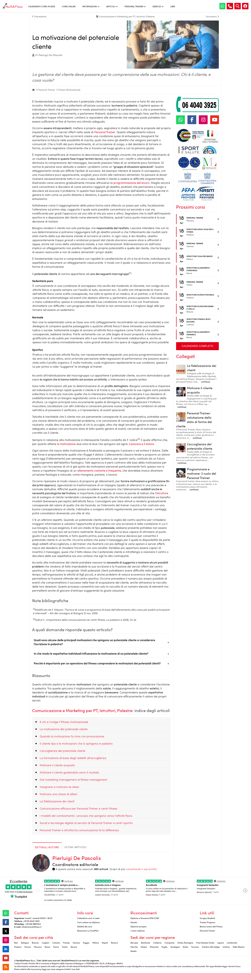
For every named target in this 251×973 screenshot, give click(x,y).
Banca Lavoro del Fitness (211, 926)
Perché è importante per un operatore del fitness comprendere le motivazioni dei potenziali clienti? (97, 663)
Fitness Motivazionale (69, 89)
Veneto (133, 950)
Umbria (226, 946)
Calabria (157, 942)
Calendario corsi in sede (41, 6)
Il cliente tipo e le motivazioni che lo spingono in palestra (76, 743)
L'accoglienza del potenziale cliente (62, 751)
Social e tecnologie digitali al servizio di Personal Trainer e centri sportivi (86, 823)
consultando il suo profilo (141, 869)
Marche (134, 946)
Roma (47, 946)
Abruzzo (134, 942)
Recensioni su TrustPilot (87, 930)
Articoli (112, 6)
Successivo (212, 16)
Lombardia (232, 942)
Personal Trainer (135, 6)
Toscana (195, 946)
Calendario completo (197, 346)
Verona (74, 946)
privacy (37, 969)
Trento (65, 946)
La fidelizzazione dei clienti (57, 801)
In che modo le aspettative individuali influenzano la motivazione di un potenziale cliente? (91, 653)
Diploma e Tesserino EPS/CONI (144, 918)
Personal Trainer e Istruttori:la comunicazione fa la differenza (79, 830)
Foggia (86, 942)
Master (133, 922)
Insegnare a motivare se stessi (59, 787)
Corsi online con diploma (88, 922)
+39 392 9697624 (33, 923)
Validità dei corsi (84, 926)
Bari (16, 942)
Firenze (66, 942)
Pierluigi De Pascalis (76, 857)
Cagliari (45, 942)
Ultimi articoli (76, 847)
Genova (76, 942)
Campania (169, 942)
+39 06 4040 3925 (31, 920)
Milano (95, 942)
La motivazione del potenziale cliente (64, 729)
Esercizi (158, 6)
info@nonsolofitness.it (31, 926)
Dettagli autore (47, 847)
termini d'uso (234, 966)
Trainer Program (207, 922)
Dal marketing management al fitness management (73, 779)
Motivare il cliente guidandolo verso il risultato (69, 772)
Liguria (220, 942)
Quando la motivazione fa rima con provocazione (72, 736)
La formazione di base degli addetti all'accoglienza (73, 758)
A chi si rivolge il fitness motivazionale (64, 722)
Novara (114, 942)
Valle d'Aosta (238, 946)
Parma (27, 946)
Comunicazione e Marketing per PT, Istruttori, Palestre (82, 710)
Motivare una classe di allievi (58, 794)
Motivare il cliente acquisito (57, 765)
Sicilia (185, 946)
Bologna (25, 942)
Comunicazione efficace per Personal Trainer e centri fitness (78, 808)
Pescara (38, 946)
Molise (144, 946)
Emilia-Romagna (185, 942)
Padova (17, 946)
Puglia (164, 946)
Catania (56, 942)
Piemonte (154, 946)
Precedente (39, 16)
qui (48, 969)
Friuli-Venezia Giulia (205, 942)
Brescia (35, 942)
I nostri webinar (137, 930)
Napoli (105, 942)
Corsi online (69, 6)
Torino (56, 946)
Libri (172, 6)
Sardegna (175, 946)
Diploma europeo (138, 926)
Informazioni (91, 6)
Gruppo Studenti (207, 918)
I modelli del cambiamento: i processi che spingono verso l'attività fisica (86, 816)
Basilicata (145, 942)
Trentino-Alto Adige (211, 946)
